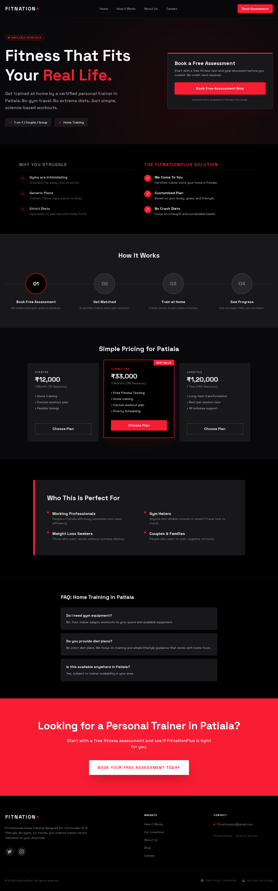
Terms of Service (246, 836)
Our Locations (154, 832)
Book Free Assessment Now (220, 88)
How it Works (153, 824)
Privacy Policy (223, 836)
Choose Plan (63, 428)
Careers (171, 9)
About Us (151, 9)
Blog (147, 848)
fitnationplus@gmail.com (235, 824)
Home (104, 9)
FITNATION (22, 8)
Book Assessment (255, 9)
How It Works (126, 9)
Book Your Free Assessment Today (139, 767)
